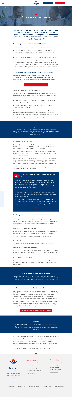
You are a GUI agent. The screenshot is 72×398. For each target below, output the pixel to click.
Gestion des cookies (59, 390)
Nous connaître (13, 374)
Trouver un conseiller (35, 396)
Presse (20, 380)
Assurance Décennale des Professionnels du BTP (33, 367)
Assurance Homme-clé (32, 372)
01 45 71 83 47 (49, 2)
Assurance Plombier (54, 369)
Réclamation (11, 390)
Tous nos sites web (13, 383)
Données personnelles (34, 390)
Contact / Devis (26, 396)
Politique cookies (47, 390)
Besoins (8, 7)
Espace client (60, 2)
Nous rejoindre (14, 380)
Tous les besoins (31, 376)
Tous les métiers (54, 375)
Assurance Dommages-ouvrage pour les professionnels (35, 370)
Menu (3, 3)
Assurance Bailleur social (55, 372)
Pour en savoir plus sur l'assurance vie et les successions (36, 310)
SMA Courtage (16, 377)
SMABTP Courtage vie (12, 378)
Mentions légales (21, 390)
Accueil (4, 7)
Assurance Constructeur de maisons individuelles (58, 367)
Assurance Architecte (54, 371)
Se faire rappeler (45, 396)
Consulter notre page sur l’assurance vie (36, 84)
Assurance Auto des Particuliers (34, 373)
